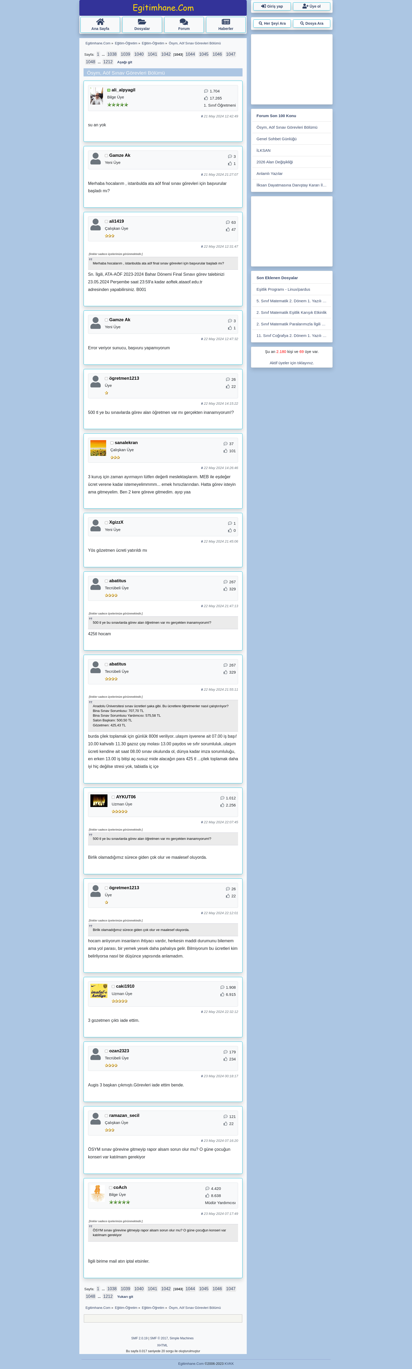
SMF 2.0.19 (139, 1338)
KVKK (229, 1364)
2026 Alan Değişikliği (274, 162)
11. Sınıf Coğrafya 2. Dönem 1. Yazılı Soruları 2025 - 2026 (293, 335)
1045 (204, 54)
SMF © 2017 (159, 1338)
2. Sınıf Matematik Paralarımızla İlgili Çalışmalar (293, 324)
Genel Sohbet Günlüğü (276, 139)
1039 (125, 54)
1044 (190, 54)
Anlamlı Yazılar (269, 173)
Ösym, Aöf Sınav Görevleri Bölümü (286, 127)
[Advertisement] (291, 68)
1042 (166, 54)
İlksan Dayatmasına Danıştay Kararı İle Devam (293, 185)
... (104, 54)
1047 (231, 54)
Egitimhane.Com (191, 1364)
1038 (112, 54)
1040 (139, 54)
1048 (90, 62)
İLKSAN (263, 150)
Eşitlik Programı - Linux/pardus (283, 289)
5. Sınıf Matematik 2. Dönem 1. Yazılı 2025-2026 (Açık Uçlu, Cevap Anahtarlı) (293, 301)
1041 (152, 54)
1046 (217, 54)
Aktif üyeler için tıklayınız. (292, 363)
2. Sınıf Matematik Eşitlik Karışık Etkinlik (291, 312)
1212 (108, 62)
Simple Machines (182, 1338)
